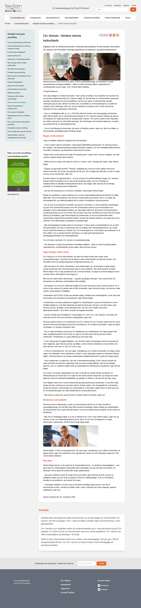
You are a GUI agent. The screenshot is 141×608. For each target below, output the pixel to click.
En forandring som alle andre (16, 89)
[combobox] (112, 9)
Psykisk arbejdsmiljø (112, 18)
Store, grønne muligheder (15, 112)
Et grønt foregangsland (14, 82)
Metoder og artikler (13, 93)
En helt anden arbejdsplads (16, 52)
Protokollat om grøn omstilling (17, 128)
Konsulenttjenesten (17, 18)
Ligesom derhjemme (14, 56)
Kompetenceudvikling (92, 18)
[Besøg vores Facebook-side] (112, 585)
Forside (7, 23)
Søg (133, 9)
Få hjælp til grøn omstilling (16, 72)
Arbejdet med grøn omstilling (43, 23)
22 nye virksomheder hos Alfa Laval (19, 42)
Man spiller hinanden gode (16, 69)
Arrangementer (35, 18)
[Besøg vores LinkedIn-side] (112, 589)
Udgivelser (126, 5)
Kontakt (134, 5)
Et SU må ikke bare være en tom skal (19, 131)
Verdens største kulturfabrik (16, 102)
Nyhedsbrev (117, 5)
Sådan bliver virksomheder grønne (18, 59)
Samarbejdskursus (53, 18)
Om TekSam (108, 5)
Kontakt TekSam (67, 592)
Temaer (128, 18)
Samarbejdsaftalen (72, 18)
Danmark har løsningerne (15, 86)
